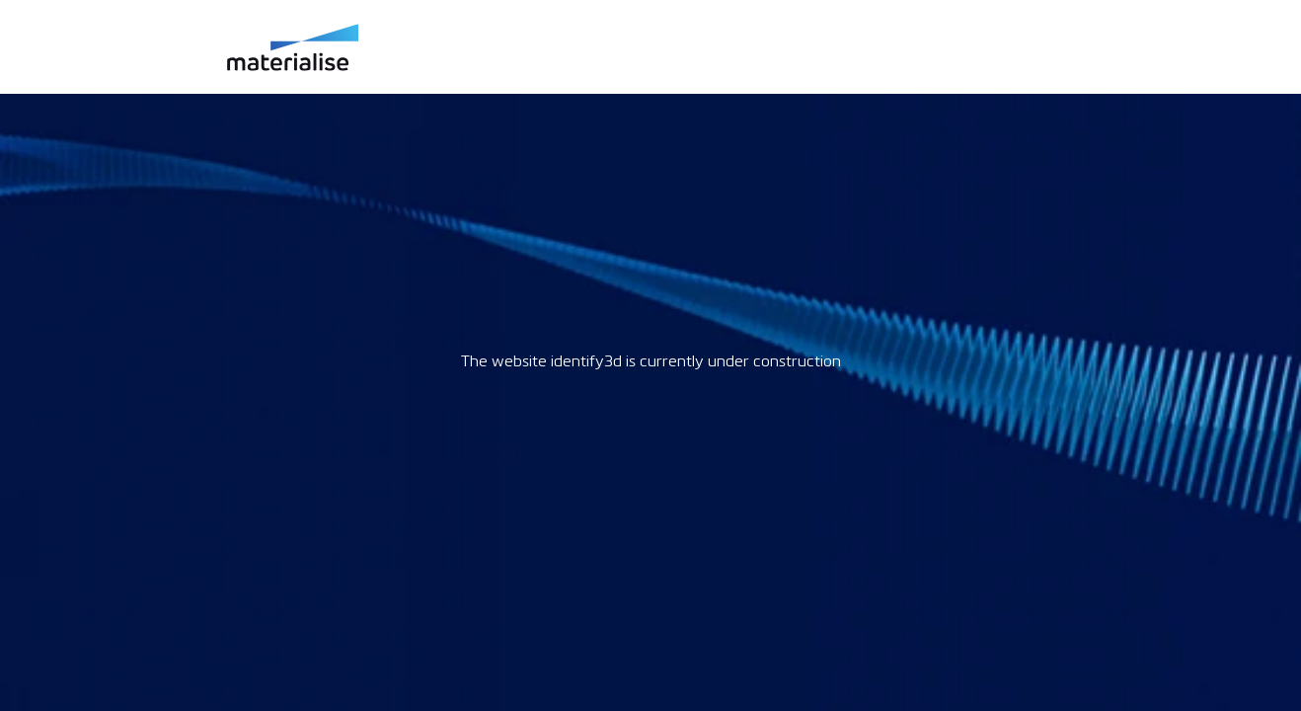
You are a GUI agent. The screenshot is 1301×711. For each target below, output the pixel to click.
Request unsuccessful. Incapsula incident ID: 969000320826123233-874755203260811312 (650, 355)
